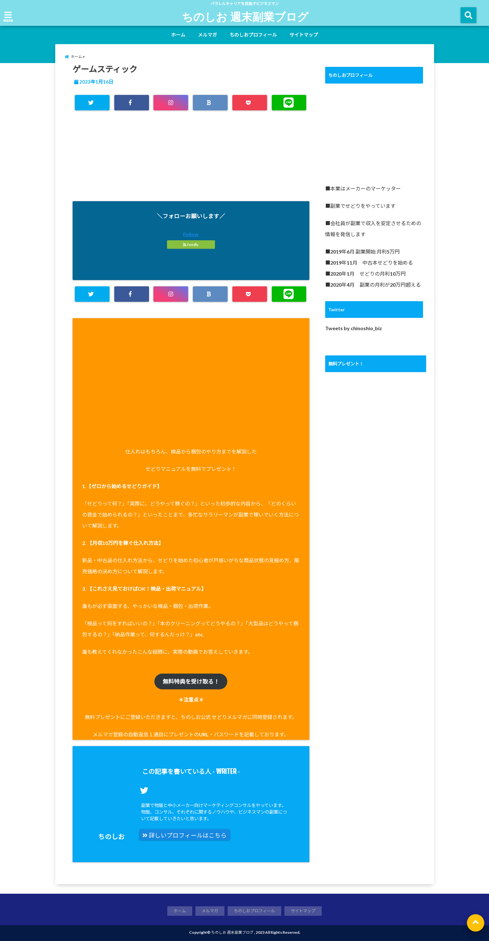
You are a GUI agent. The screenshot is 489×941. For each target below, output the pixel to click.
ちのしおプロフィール (253, 35)
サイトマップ (303, 35)
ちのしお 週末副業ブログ (245, 16)
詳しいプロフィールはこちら (184, 835)
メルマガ (207, 35)
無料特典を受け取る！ (191, 681)
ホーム (178, 35)
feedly (191, 244)
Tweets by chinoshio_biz (353, 328)
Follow (191, 234)
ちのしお (111, 836)
